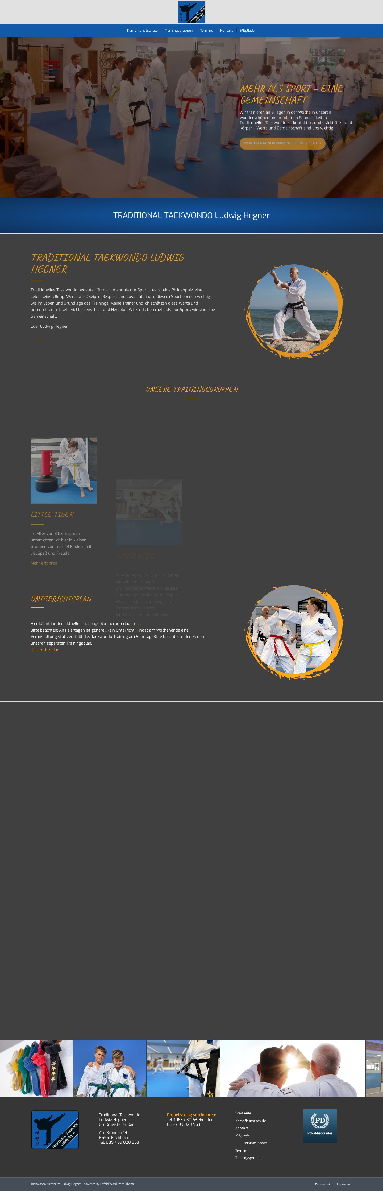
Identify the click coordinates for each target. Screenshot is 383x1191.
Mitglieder (243, 1135)
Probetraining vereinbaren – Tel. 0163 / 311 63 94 (282, 142)
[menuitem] (142, 30)
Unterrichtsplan (45, 650)
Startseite (243, 1113)
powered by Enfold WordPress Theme (109, 1184)
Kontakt (241, 1128)
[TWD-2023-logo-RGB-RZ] (191, 12)
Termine (241, 1150)
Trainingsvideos (254, 1143)
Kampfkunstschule (250, 1121)
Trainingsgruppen (249, 1158)
